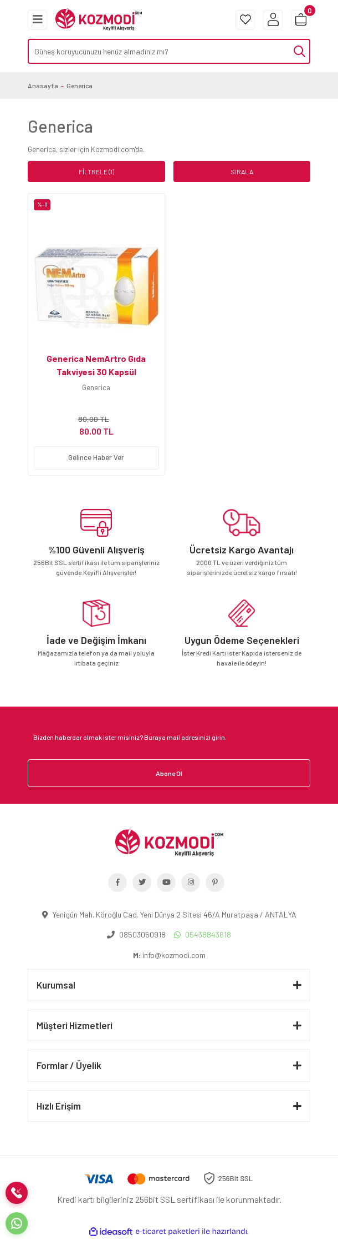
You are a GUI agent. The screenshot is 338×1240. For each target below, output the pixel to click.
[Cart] (300, 19)
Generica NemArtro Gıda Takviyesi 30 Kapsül (96, 365)
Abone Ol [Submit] (169, 773)
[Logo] (98, 18)
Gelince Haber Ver (96, 457)
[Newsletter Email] (169, 737)
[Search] (169, 51)
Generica (79, 85)
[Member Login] (273, 19)
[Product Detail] (96, 205)
